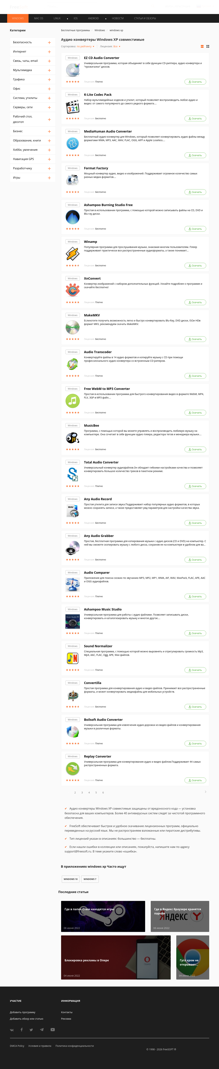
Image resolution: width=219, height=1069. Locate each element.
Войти (169, 6)
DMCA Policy (17, 1045)
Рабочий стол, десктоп (22, 119)
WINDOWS (18, 18)
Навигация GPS (23, 159)
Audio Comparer (97, 572)
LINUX (57, 18)
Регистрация (182, 6)
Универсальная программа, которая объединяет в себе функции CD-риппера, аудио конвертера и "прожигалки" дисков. (143, 64)
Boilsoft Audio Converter (103, 719)
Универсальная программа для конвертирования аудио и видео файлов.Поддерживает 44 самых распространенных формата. (142, 763)
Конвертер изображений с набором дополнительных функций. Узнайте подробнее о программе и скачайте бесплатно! (143, 285)
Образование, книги (27, 140)
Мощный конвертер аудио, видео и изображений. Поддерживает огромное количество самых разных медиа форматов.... (140, 175)
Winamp (90, 242)
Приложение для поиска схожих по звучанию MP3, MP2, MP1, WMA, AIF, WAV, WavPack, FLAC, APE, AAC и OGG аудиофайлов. (144, 579)
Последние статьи (73, 892)
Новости (118, 18)
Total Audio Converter (101, 462)
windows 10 (71, 879)
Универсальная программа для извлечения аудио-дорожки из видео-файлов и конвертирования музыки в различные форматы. (142, 726)
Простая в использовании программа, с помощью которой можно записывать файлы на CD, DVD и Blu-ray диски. (143, 212)
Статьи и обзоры (145, 18)
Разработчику (22, 168)
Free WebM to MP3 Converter (107, 389)
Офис (16, 89)
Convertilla (92, 683)
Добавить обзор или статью (26, 1018)
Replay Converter (97, 756)
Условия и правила (39, 1045)
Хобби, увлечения (25, 150)
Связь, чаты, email (25, 61)
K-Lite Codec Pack (98, 94)
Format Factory (96, 168)
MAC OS (38, 18)
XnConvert (92, 278)
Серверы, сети (23, 107)
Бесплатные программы (75, 30)
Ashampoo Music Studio (103, 609)
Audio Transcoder (98, 352)
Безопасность (22, 42)
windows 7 (90, 879)
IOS (76, 18)
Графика (19, 79)
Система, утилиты (25, 98)
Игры (16, 177)
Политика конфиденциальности (74, 1045)
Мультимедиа (22, 70)
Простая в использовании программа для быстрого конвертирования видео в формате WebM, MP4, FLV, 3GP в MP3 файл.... (144, 395)
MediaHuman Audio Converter (108, 131)
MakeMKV (92, 315)
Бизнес (18, 131)
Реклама (66, 1018)
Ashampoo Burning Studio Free (108, 205)
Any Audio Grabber (99, 536)
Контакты (66, 1012)
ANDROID (93, 18)
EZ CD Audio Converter (101, 58)
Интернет (19, 51)
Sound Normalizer (98, 646)
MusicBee (91, 425)
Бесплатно (100, 118)
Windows (72, 57)
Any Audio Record (98, 499)
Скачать (195, 81)
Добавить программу (22, 1012)
